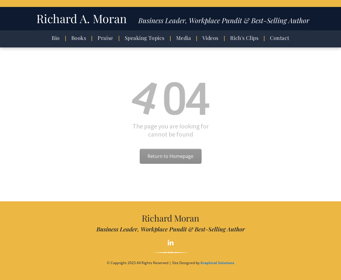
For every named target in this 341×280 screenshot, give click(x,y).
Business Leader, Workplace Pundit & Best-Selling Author (223, 20)
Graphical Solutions (217, 262)
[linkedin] (170, 243)
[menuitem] (57, 38)
